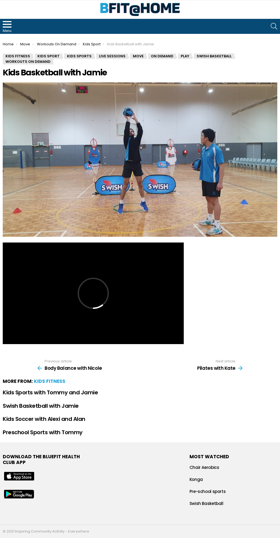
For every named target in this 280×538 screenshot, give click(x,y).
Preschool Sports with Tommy (43, 432)
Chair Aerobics (204, 467)
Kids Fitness (49, 381)
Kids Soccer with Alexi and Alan (44, 419)
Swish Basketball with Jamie (41, 406)
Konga (196, 479)
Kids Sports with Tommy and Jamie (50, 392)
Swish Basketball (206, 503)
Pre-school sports (207, 491)
